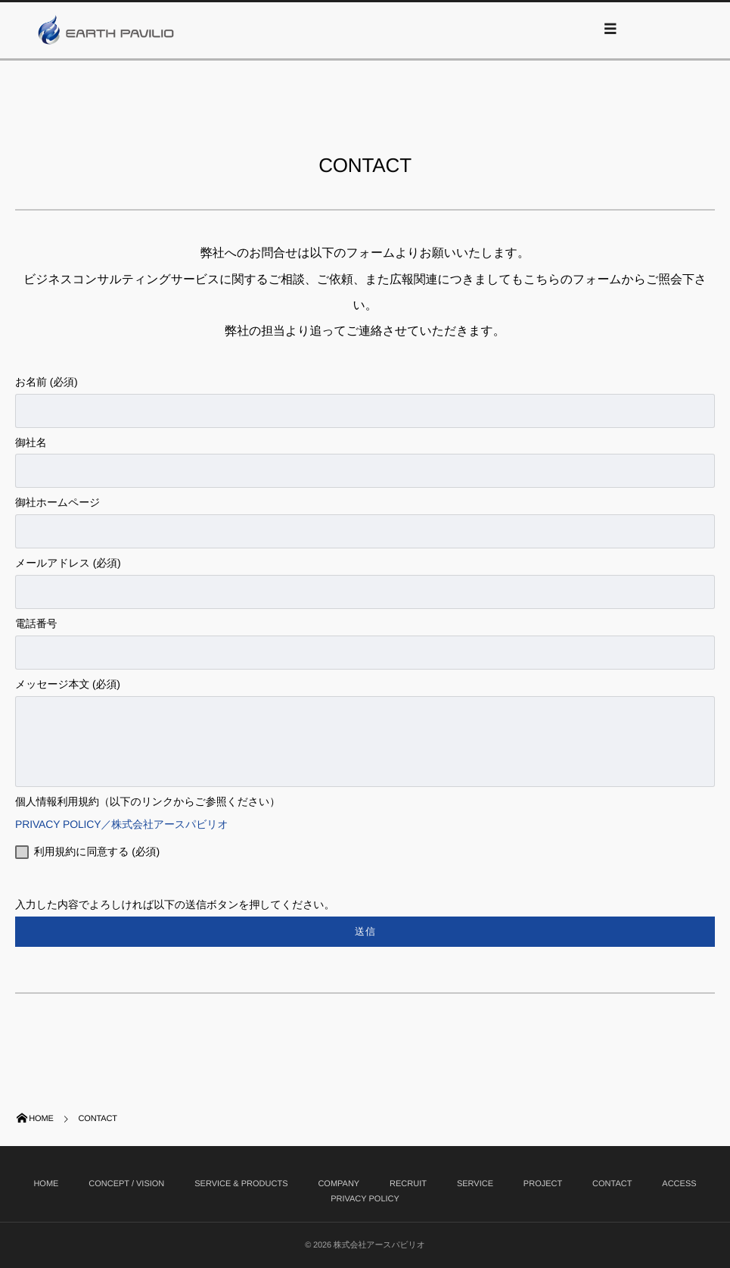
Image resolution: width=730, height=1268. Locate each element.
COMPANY (338, 1183)
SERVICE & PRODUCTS (240, 1183)
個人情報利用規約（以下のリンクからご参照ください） (147, 801)
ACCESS (679, 1183)
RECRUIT (408, 1183)
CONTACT (612, 1183)
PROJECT (542, 1183)
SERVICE (475, 1183)
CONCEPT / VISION (126, 1183)
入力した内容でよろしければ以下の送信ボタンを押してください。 (365, 931)
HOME (45, 1183)
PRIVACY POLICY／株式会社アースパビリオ (127, 824)
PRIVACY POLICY (365, 1199)
